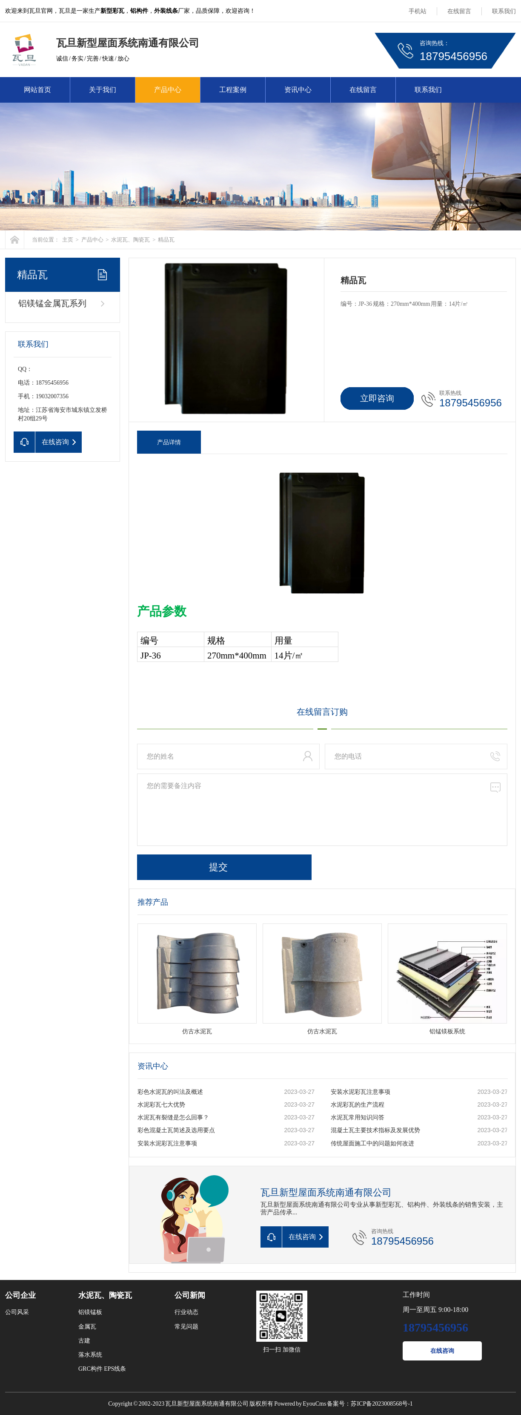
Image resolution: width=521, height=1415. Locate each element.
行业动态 (186, 1312)
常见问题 (186, 1326)
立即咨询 (377, 398)
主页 (67, 239)
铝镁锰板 (90, 1312)
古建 (84, 1340)
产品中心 (167, 89)
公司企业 (20, 1295)
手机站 (418, 11)
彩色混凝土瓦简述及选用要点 (176, 1130)
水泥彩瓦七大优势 (161, 1105)
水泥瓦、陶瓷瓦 (130, 239)
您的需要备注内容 (322, 810)
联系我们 (504, 11)
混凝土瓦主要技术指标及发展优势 (375, 1130)
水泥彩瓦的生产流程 (357, 1105)
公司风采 (17, 1312)
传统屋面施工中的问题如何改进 (372, 1143)
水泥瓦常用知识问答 (357, 1117)
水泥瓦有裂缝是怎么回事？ (173, 1117)
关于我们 (102, 89)
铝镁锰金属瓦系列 (52, 303)
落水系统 (90, 1355)
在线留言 (459, 11)
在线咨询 (442, 1351)
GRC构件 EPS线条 (102, 1369)
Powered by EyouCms (299, 1404)
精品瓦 (166, 239)
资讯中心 (298, 89)
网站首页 (37, 89)
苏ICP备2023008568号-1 (381, 1404)
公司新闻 (190, 1295)
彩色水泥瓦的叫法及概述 (170, 1092)
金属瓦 (87, 1326)
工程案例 (232, 89)
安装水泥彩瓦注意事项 (360, 1092)
